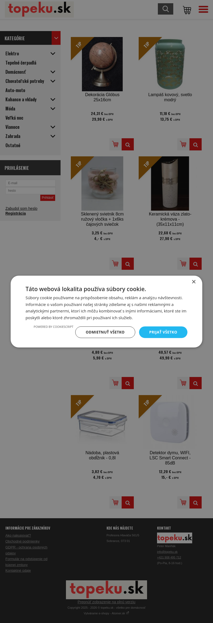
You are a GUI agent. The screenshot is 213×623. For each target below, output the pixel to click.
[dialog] (106, 311)
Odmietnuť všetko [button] (104, 332)
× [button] (194, 281)
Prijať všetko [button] (162, 332)
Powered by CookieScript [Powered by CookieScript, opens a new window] (51, 326)
